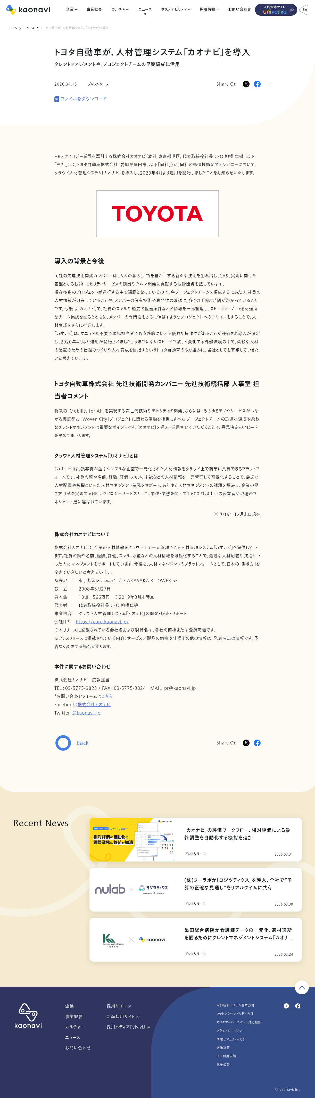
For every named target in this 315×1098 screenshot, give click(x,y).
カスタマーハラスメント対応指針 (239, 1022)
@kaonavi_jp (86, 713)
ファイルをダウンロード (84, 99)
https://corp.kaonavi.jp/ (102, 622)
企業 (70, 9)
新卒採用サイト (123, 1017)
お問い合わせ (239, 9)
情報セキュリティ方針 (231, 1039)
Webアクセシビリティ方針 (235, 1014)
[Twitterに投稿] (246, 743)
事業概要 (94, 9)
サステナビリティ (174, 9)
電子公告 (223, 1064)
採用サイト (119, 1006)
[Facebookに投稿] (257, 84)
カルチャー (120, 9)
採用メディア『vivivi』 (128, 1027)
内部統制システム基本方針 (236, 1005)
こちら (107, 696)
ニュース (145, 9)
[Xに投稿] (246, 84)
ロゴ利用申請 (226, 1056)
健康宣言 (223, 1047)
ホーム (13, 28)
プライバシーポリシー (231, 1031)
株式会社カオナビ (94, 705)
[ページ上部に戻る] (302, 987)
